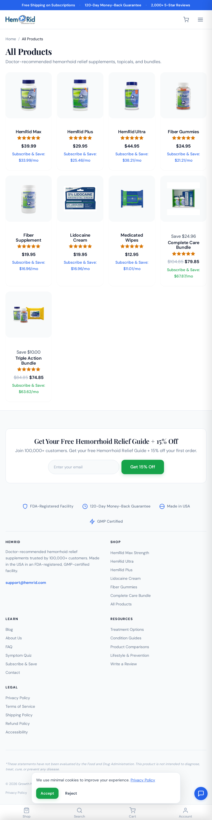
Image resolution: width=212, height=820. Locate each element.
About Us (14, 637)
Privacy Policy (18, 697)
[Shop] (26, 813)
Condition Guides (125, 637)
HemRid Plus (121, 569)
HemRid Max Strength (129, 552)
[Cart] (186, 20)
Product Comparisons (129, 646)
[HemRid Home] (20, 19)
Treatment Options (127, 629)
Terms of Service (20, 706)
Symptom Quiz (18, 655)
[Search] (79, 813)
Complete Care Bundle (130, 595)
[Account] (185, 813)
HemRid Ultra (122, 561)
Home (11, 38)
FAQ (9, 646)
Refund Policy (18, 723)
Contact (13, 672)
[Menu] (200, 20)
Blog (9, 629)
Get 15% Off (142, 468)
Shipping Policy (19, 714)
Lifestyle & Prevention (129, 655)
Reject (71, 793)
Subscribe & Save (21, 663)
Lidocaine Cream (125, 578)
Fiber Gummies (123, 586)
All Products (121, 604)
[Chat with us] (201, 793)
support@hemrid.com (26, 582)
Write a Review (123, 663)
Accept (47, 793)
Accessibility (17, 732)
